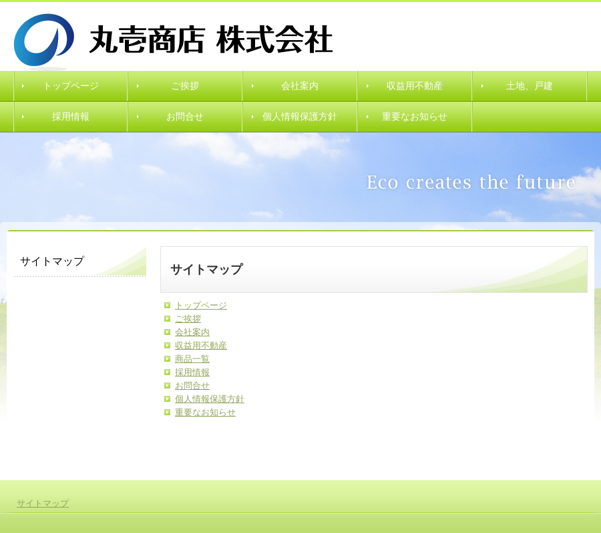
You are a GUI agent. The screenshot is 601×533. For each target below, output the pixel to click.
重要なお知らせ (414, 117)
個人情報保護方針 (299, 117)
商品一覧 (192, 359)
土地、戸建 (529, 86)
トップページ (71, 86)
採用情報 (70, 117)
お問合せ (185, 117)
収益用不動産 (415, 86)
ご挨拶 (185, 86)
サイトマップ (43, 503)
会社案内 (300, 86)
